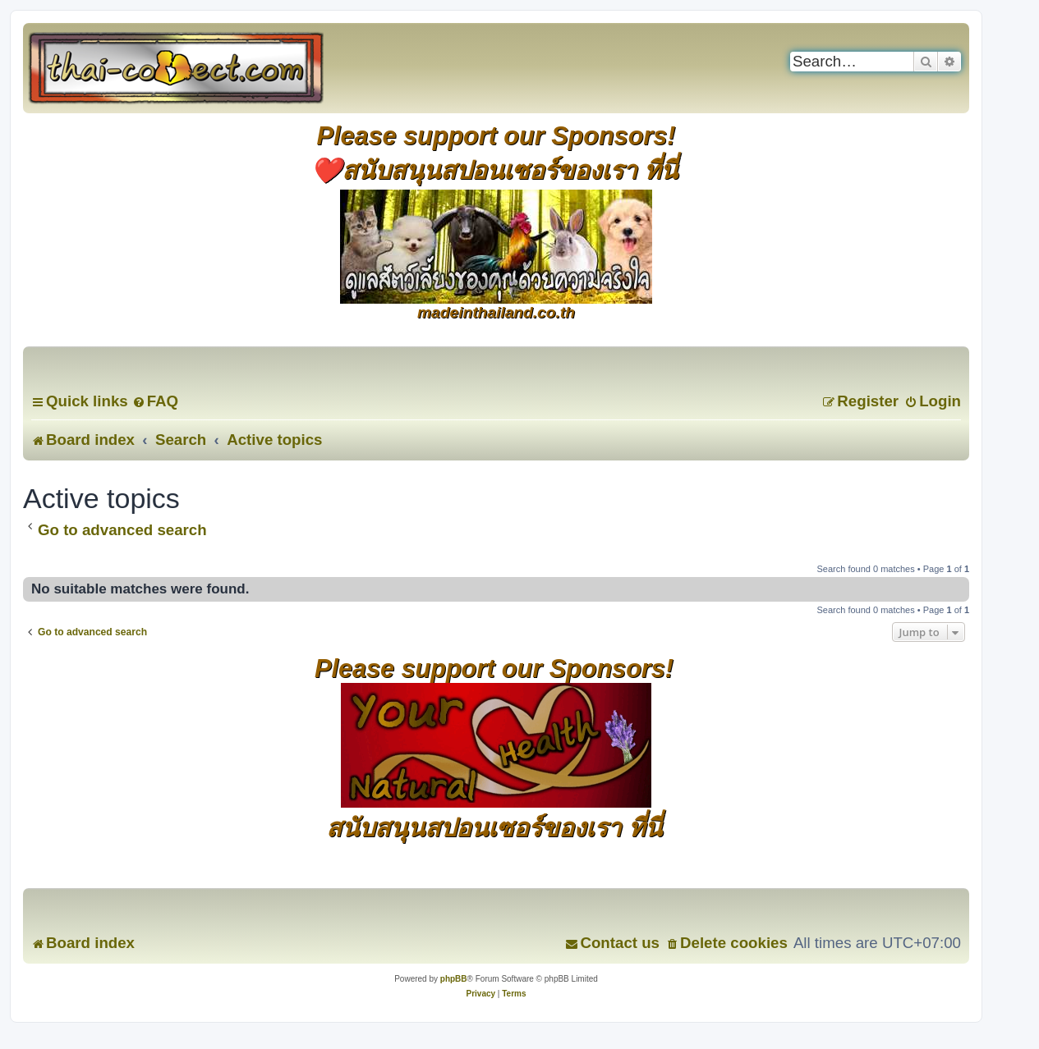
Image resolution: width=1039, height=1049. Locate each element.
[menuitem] (155, 401)
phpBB (453, 978)
